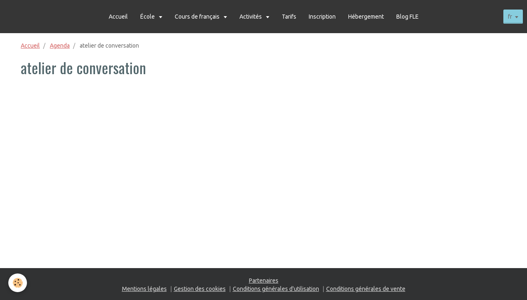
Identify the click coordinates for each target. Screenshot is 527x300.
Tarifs (289, 16)
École (148, 16)
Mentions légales (144, 288)
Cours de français (198, 16)
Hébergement (366, 16)
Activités (251, 16)
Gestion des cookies (200, 288)
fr (510, 16)
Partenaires (263, 280)
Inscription (322, 16)
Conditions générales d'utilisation (276, 288)
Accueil (118, 16)
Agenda (60, 45)
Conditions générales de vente (365, 288)
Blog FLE (407, 16)
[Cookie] (17, 282)
